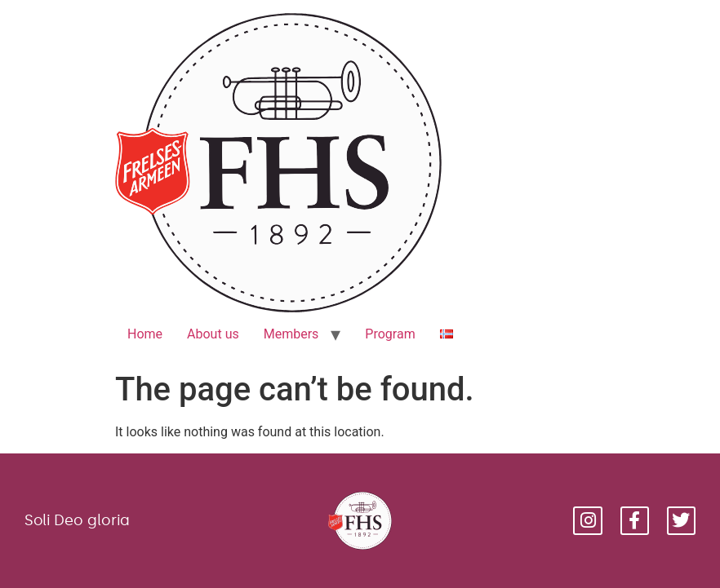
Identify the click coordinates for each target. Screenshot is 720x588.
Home (144, 334)
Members (291, 334)
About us (213, 334)
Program (390, 334)
